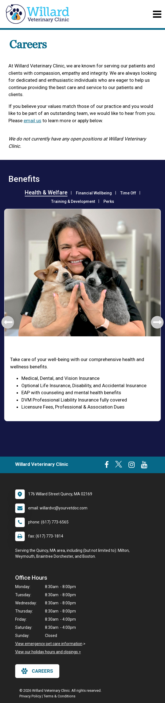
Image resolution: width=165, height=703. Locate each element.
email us (32, 120)
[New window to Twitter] (118, 466)
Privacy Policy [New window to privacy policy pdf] (30, 696)
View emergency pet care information (48, 643)
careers (37, 671)
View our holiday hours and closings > (48, 652)
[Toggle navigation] (157, 14)
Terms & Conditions (59, 696)
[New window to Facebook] (107, 466)
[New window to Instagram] (131, 466)
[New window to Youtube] (144, 466)
